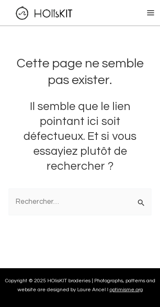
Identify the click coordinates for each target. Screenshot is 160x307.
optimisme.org (126, 290)
